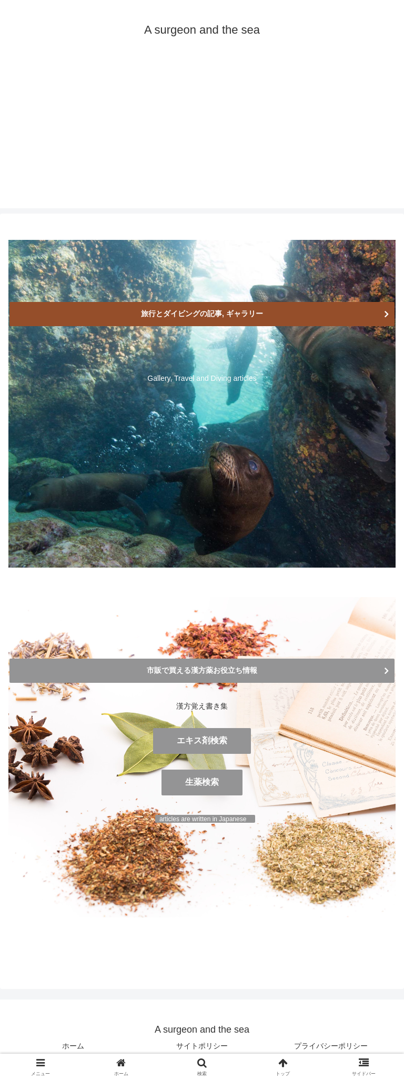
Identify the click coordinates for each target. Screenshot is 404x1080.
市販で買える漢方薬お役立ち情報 (202, 670)
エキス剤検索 (202, 740)
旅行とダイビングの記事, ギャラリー (202, 313)
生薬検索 (202, 782)
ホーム (73, 1046)
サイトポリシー (202, 1046)
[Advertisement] (202, 134)
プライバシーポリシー (331, 1046)
